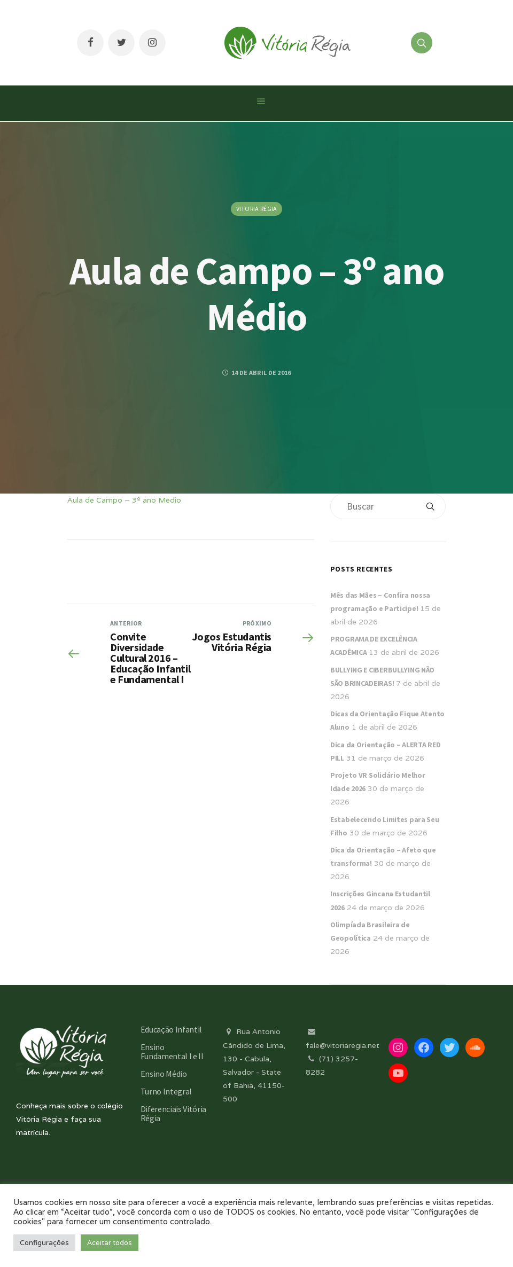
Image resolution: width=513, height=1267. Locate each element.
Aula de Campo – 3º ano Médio (124, 500)
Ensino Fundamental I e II (172, 1051)
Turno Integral (166, 1091)
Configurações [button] (44, 1242)
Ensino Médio (164, 1073)
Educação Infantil (172, 1029)
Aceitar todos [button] (109, 1242)
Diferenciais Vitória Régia (174, 1113)
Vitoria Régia (256, 209)
